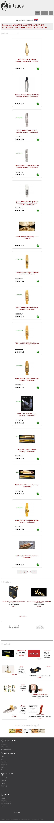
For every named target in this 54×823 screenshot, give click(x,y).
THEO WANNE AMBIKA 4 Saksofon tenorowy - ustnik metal (27, 379)
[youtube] (19, 812)
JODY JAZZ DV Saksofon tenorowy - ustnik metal (27, 485)
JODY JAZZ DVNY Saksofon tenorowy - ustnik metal (27, 450)
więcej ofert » (22, 616)
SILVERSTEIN (21, 650)
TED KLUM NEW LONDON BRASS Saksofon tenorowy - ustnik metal (27, 95)
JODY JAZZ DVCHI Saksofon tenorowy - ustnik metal (27, 414)
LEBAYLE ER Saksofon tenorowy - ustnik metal (27, 556)
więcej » (21, 655)
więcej (13, 606)
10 (30, 572)
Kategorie (6, 25)
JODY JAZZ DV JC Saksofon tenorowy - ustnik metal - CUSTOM (27, 60)
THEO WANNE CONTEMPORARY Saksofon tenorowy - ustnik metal (27, 166)
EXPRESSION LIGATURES (40, 694)
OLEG (21, 666)
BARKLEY (47, 650)
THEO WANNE (23, 706)
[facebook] (14, 812)
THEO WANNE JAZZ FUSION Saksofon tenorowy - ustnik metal (27, 131)
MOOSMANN (40, 715)
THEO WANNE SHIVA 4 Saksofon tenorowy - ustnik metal (27, 308)
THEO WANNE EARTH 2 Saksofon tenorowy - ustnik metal (26, 273)
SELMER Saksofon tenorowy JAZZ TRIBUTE (27, 237)
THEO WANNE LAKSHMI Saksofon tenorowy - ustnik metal (27, 521)
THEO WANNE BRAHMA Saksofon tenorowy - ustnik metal (27, 344)
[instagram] (17, 812)
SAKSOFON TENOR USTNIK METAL (31, 28)
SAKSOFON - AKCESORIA (23, 25)
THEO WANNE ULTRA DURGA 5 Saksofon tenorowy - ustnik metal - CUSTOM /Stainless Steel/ (27, 202)
